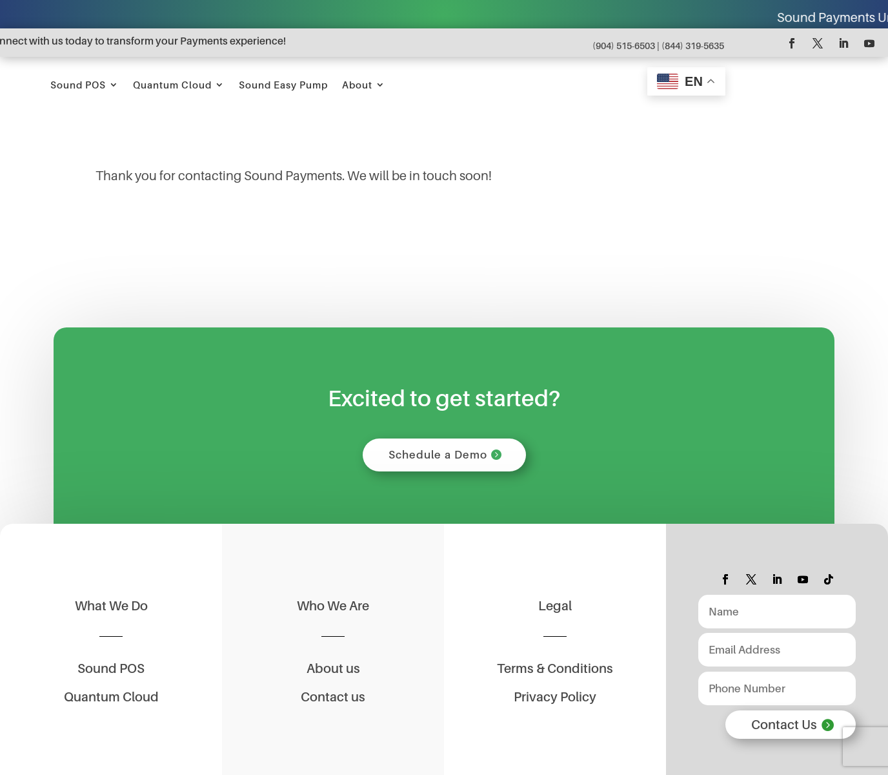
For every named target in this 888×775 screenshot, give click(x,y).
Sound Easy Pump (478, 84)
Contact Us (784, 729)
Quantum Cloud (367, 84)
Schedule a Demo (437, 456)
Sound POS (273, 84)
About (553, 84)
